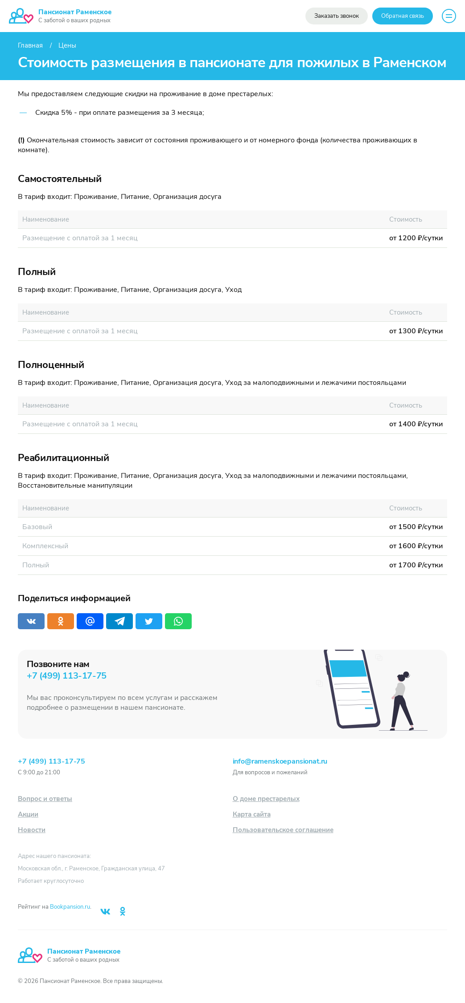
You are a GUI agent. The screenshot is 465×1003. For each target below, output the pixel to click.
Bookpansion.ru (70, 907)
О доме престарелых (266, 798)
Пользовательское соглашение (283, 829)
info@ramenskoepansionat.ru (280, 761)
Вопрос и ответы (45, 798)
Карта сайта (252, 814)
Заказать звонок (336, 16)
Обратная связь (402, 16)
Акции (28, 814)
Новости (31, 829)
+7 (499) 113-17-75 (67, 676)
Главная (30, 45)
